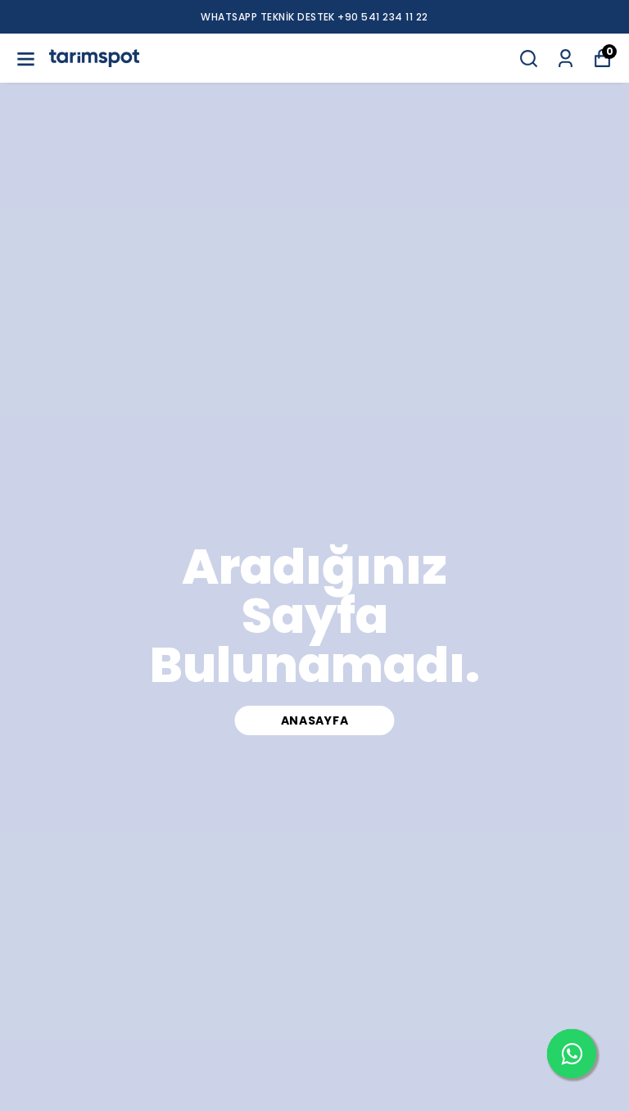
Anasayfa (315, 720)
